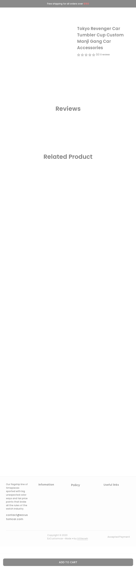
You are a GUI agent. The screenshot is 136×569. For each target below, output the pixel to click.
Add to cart (68, 562)
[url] (82, 538)
